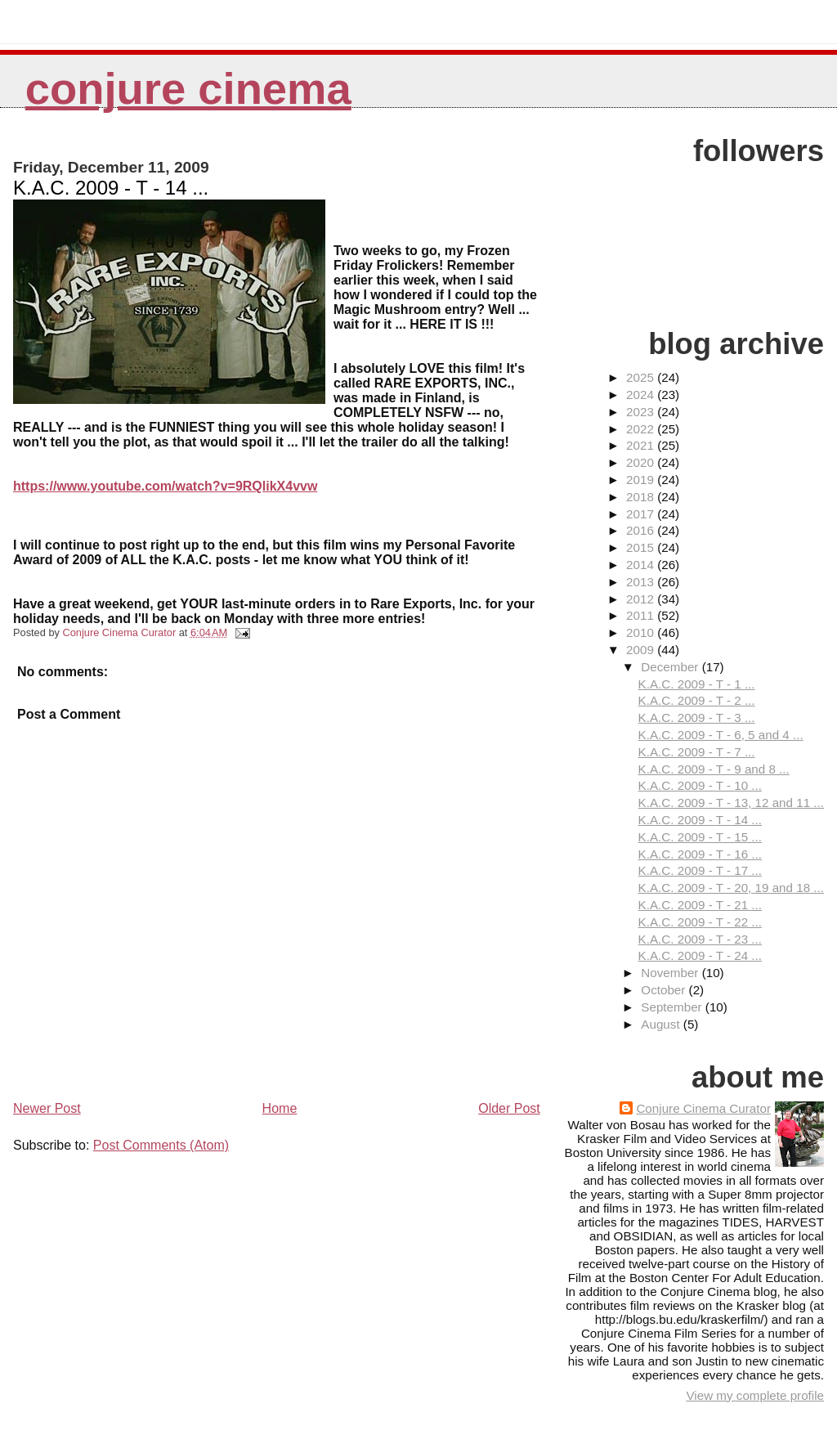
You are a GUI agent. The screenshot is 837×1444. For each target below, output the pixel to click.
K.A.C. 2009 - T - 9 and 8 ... (714, 769)
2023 (641, 412)
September (673, 1007)
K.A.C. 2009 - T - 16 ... (700, 854)
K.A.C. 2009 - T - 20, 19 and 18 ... (731, 888)
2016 (641, 530)
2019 (641, 480)
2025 (641, 377)
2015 (641, 547)
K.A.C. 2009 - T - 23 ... (700, 939)
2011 (641, 615)
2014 (641, 565)
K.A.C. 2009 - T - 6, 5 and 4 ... (720, 735)
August (662, 1024)
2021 (641, 445)
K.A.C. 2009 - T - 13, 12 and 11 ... (731, 802)
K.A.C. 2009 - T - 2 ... (696, 700)
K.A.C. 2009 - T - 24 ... (700, 955)
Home (280, 1108)
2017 (641, 514)
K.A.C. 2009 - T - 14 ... (700, 820)
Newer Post (47, 1108)
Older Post (509, 1108)
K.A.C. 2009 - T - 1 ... (696, 684)
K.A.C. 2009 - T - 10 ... (700, 785)
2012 (641, 599)
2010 (641, 632)
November (671, 973)
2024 (641, 394)
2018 (641, 497)
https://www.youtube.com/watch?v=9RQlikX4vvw (165, 486)
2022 (641, 429)
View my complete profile (755, 1395)
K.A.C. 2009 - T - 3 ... (696, 717)
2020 (641, 462)
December (671, 667)
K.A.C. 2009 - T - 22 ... (700, 922)
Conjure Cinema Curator (703, 1108)
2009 (641, 650)
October (664, 990)
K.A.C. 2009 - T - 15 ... (700, 837)
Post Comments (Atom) (161, 1145)
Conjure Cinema (188, 89)
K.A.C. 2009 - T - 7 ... (696, 752)
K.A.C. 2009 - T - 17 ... (700, 870)
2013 (641, 582)
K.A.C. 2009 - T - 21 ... (700, 905)
